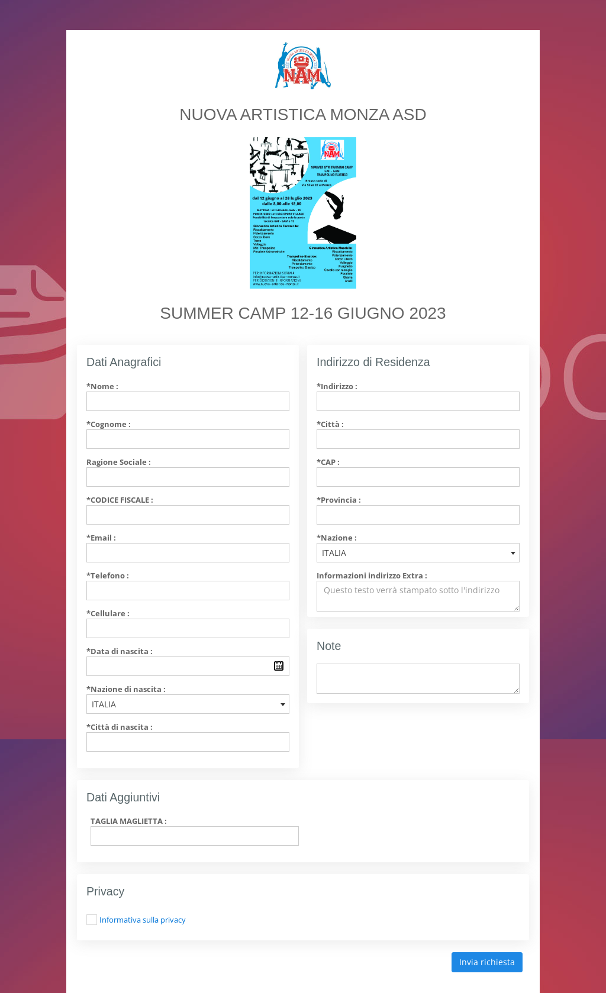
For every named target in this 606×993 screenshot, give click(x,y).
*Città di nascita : (119, 727)
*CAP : (328, 462)
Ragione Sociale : (118, 462)
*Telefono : (107, 575)
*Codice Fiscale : (119, 499)
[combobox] (187, 704)
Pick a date (278, 666)
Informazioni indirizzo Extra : (372, 575)
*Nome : (102, 386)
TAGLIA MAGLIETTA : (129, 821)
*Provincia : (339, 499)
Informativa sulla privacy (142, 919)
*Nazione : (337, 537)
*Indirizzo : (337, 386)
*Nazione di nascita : (126, 689)
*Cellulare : (108, 613)
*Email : (101, 537)
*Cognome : (108, 424)
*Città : (330, 424)
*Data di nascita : (119, 651)
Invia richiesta (487, 962)
